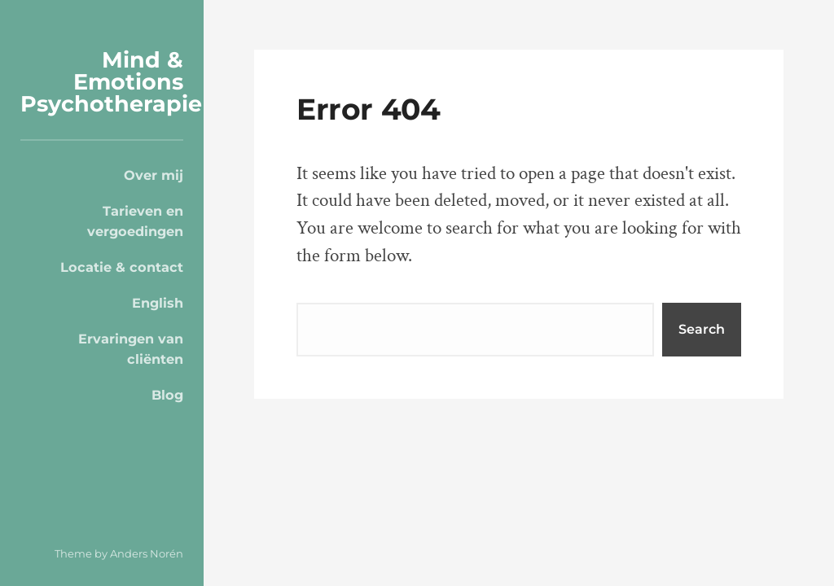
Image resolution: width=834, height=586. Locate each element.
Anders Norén (146, 553)
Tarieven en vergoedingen (135, 220)
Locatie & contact (121, 267)
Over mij (153, 175)
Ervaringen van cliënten (130, 348)
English (157, 303)
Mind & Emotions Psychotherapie (111, 81)
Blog (167, 395)
